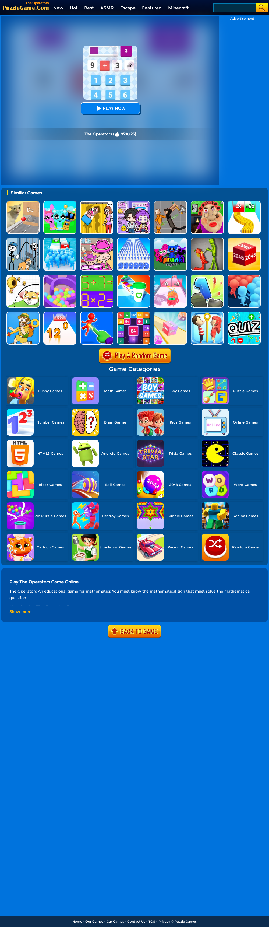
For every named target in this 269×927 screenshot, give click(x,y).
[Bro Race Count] (59, 240)
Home (77, 921)
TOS (151, 921)
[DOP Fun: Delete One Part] (96, 203)
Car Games (115, 921)
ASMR (107, 8)
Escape (128, 8)
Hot (74, 8)
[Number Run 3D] (207, 277)
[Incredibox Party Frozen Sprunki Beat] (59, 203)
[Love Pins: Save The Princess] (207, 314)
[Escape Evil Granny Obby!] (207, 203)
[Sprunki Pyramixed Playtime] (170, 240)
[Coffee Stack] (133, 277)
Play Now (110, 108)
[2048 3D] (170, 314)
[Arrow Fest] (170, 277)
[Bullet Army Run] (244, 203)
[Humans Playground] (170, 203)
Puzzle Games (186, 921)
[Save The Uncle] (23, 314)
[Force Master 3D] (96, 314)
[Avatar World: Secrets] (133, 203)
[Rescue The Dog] (23, 277)
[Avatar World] (96, 240)
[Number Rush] (133, 240)
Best (89, 8)
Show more (20, 611)
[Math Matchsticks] (96, 277)
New (58, 8)
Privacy (164, 921)
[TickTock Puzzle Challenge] (23, 203)
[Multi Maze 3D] (59, 277)
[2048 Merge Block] (133, 314)
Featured (152, 8)
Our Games (94, 921)
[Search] (234, 7)
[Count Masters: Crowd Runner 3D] (244, 277)
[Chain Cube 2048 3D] (244, 240)
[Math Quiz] (244, 314)
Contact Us (136, 921)
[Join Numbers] (59, 314)
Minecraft (178, 8)
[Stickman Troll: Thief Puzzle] (23, 240)
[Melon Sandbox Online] (207, 240)
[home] (26, 8)
